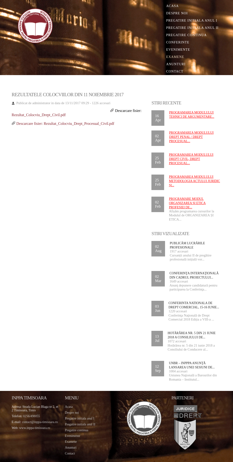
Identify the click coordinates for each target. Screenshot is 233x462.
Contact (174, 71)
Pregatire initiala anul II (80, 424)
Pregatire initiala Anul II (192, 28)
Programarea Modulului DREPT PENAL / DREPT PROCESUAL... (191, 137)
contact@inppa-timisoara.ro (40, 422)
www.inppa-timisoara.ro (34, 428)
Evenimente (178, 49)
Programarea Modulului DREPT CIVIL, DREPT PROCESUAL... (191, 159)
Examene (175, 57)
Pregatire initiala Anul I (191, 20)
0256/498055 (31, 416)
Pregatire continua (186, 35)
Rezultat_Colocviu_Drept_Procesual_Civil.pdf (79, 124)
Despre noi (177, 13)
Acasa (172, 6)
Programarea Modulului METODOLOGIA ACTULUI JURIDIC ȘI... (194, 181)
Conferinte (178, 42)
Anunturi (176, 64)
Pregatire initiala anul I (79, 418)
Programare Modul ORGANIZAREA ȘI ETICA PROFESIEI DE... (187, 203)
